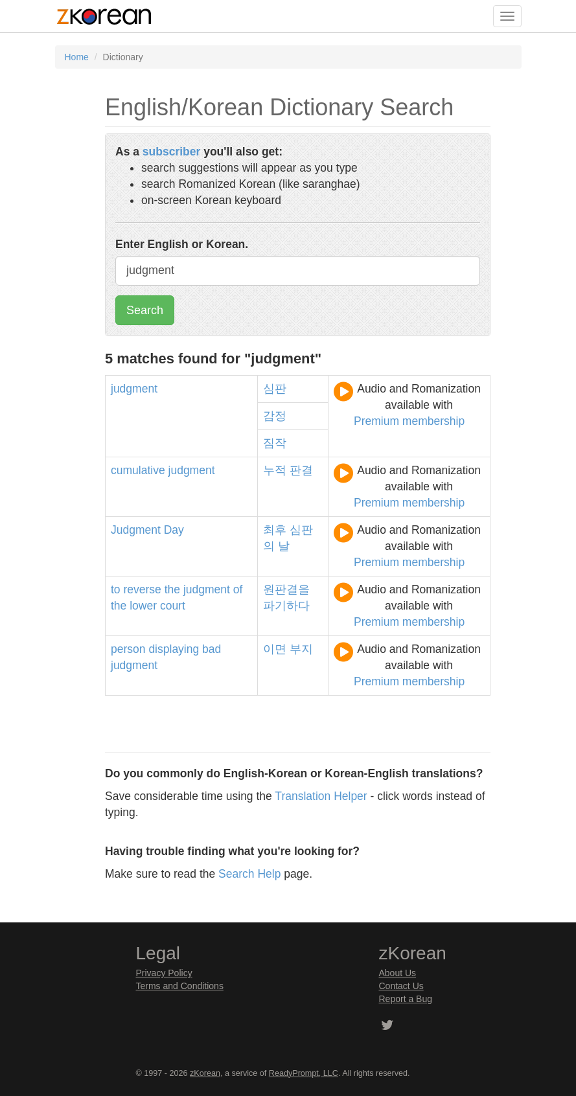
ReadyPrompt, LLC (303, 1073)
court (172, 605)
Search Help (249, 873)
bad (211, 649)
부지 (301, 649)
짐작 (274, 443)
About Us (398, 973)
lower (143, 605)
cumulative (138, 470)
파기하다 (286, 605)
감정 (274, 415)
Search (144, 310)
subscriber (171, 151)
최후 (274, 529)
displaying (173, 649)
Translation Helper (321, 796)
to (116, 589)
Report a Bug (406, 999)
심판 (274, 388)
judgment (134, 388)
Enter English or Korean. (181, 244)
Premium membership (409, 421)
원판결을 (286, 589)
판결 (301, 470)
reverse (142, 589)
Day (174, 529)
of (238, 589)
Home (77, 57)
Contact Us (401, 986)
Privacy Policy (164, 973)
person (128, 649)
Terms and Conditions (180, 986)
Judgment (136, 529)
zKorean (205, 1073)
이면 (274, 649)
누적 (274, 470)
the (172, 589)
